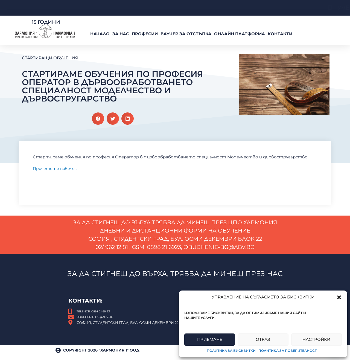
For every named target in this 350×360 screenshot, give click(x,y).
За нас (120, 33)
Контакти (280, 33)
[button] (339, 297)
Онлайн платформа (239, 33)
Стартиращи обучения (50, 57)
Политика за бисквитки (231, 351)
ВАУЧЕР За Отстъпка (186, 33)
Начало (100, 33)
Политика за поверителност (287, 351)
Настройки (316, 339)
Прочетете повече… (56, 168)
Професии (145, 33)
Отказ (263, 339)
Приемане (209, 339)
